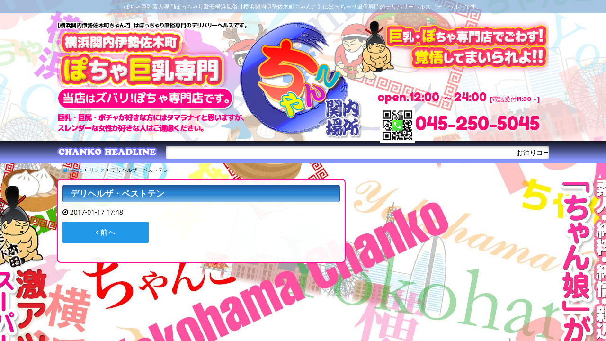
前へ (106, 232)
